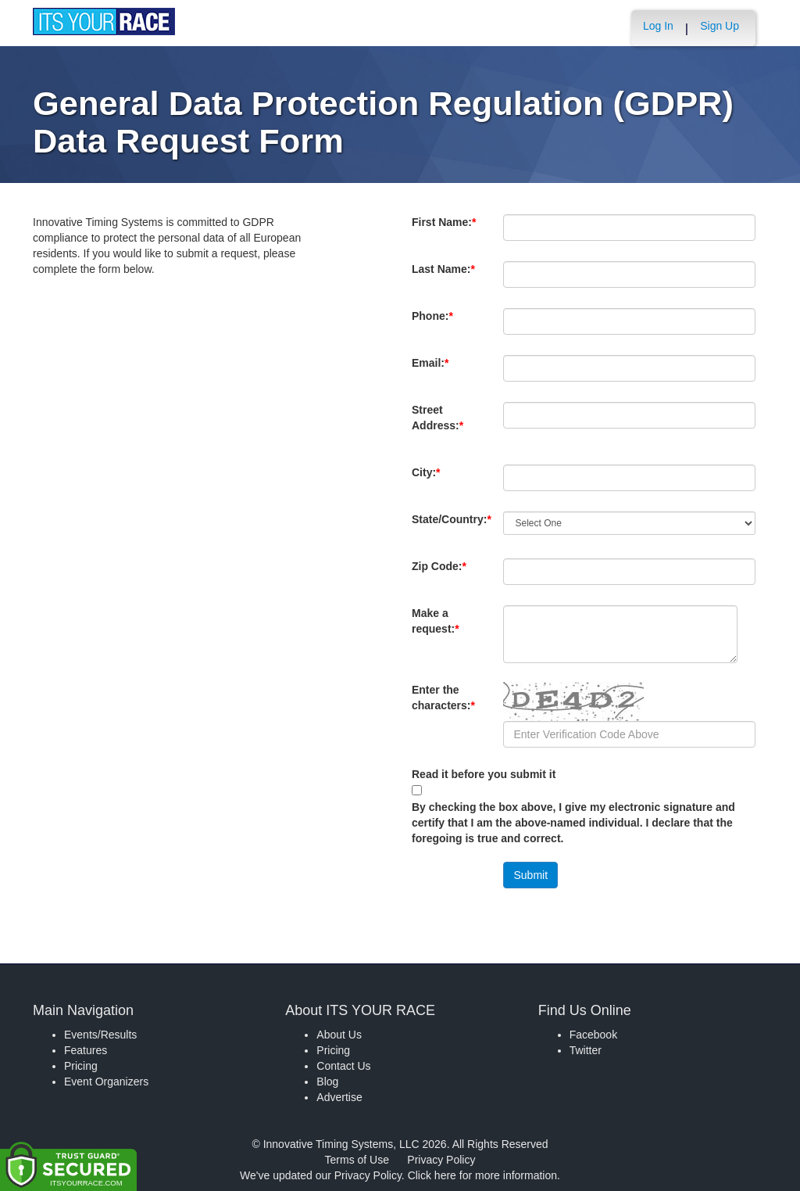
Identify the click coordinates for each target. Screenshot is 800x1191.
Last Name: (443, 277)
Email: (433, 371)
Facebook (593, 1034)
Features (85, 1050)
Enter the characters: (443, 705)
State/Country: (451, 527)
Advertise (339, 1097)
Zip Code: (442, 574)
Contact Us (343, 1066)
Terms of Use (357, 1159)
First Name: (444, 230)
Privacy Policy (441, 1159)
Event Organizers (106, 1081)
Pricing (81, 1066)
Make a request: (435, 621)
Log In (658, 26)
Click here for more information (482, 1175)
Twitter (586, 1050)
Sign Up (719, 26)
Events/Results (100, 1034)
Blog (327, 1081)
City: (433, 480)
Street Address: (441, 425)
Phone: (435, 324)
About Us (339, 1034)
